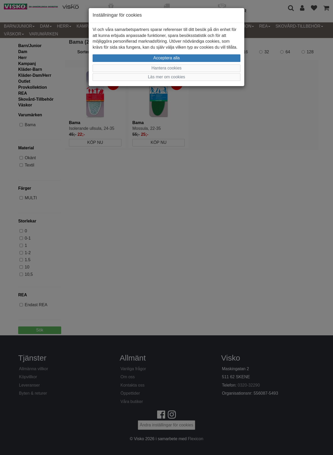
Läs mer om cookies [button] (166, 77)
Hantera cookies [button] (166, 68)
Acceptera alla (166, 58)
